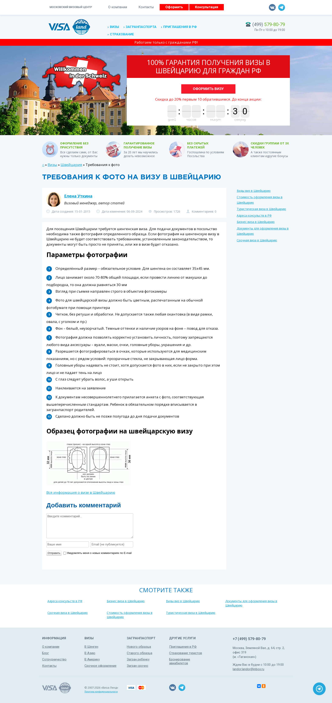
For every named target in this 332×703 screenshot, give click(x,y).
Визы (114, 27)
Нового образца (139, 647)
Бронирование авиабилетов (179, 661)
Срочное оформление (100, 666)
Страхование (122, 34)
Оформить (174, 7)
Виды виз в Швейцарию (254, 191)
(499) (268, 24)
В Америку (92, 659)
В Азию (89, 653)
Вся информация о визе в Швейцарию (80, 492)
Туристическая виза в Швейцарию (261, 209)
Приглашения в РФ (180, 27)
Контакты (146, 7)
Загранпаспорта (141, 27)
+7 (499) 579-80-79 (249, 639)
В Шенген (91, 647)
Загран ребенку (138, 659)
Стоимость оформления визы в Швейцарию (129, 615)
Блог (45, 653)
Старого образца (139, 653)
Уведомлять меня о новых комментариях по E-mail (97, 553)
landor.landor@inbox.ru (248, 669)
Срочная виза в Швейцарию (257, 240)
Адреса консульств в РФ (254, 215)
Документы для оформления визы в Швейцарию (251, 603)
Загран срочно (137, 666)
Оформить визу (208, 89)
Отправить (54, 553)
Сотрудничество (54, 659)
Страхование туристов (185, 653)
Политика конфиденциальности (101, 691)
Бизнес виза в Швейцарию (256, 222)
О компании (117, 7)
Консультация (206, 7)
